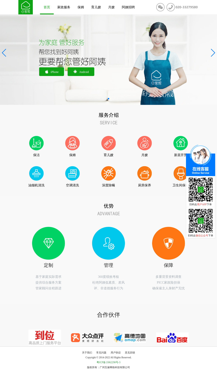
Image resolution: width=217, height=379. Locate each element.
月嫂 (111, 7)
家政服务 (63, 7)
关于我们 (87, 352)
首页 (47, 7)
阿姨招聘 (128, 7)
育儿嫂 (96, 7)
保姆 (81, 7)
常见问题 (101, 352)
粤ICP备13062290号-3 (108, 362)
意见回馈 (130, 352)
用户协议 (116, 352)
